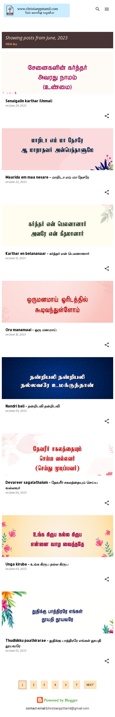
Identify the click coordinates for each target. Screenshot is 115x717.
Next (90, 684)
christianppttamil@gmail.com (68, 708)
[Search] (97, 9)
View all (11, 44)
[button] (107, 116)
